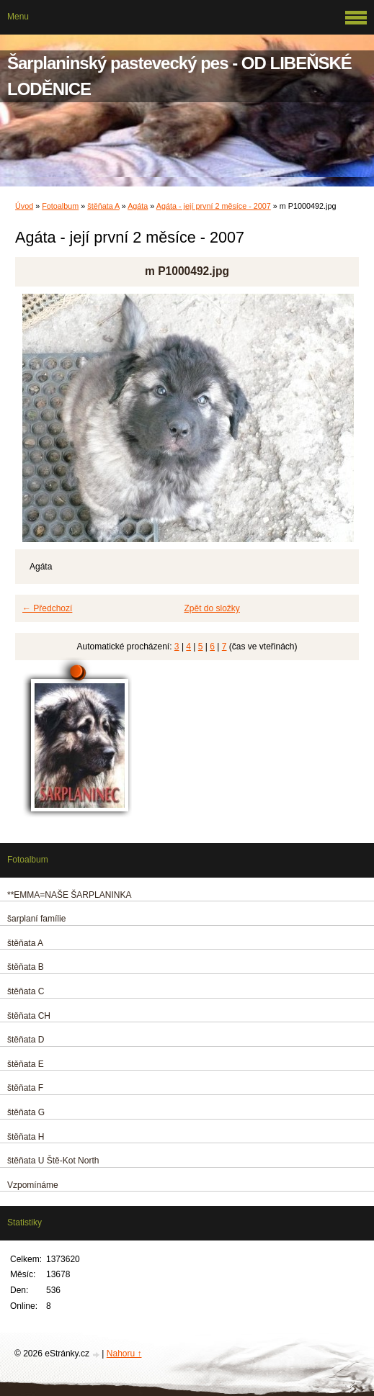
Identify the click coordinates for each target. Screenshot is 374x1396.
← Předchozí (47, 608)
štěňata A (103, 206)
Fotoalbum (60, 206)
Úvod (24, 206)
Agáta (138, 206)
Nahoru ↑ (124, 1353)
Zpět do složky (212, 608)
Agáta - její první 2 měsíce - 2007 (213, 206)
